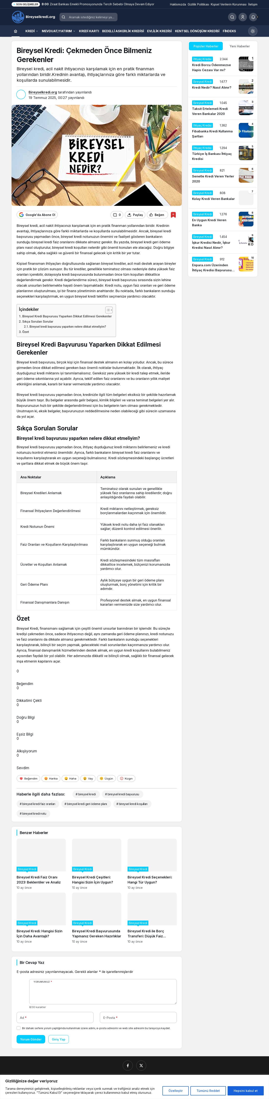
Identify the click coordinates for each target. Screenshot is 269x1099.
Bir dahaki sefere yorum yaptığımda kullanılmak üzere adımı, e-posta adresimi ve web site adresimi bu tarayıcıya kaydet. (96, 1028)
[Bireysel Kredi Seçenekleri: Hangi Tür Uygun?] (152, 863)
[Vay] (88, 778)
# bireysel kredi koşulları (131, 803)
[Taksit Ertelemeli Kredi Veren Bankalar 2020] (223, 108)
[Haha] (70, 778)
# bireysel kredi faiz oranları (37, 803)
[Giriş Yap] (243, 17)
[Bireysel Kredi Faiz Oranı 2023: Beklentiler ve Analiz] (41, 863)
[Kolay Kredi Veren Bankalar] (223, 197)
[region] (134, 1087)
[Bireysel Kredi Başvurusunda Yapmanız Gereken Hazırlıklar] (96, 917)
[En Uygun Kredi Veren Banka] (223, 220)
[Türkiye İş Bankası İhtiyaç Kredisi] (223, 153)
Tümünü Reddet (208, 1090)
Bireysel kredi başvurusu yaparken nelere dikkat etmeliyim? (67, 326)
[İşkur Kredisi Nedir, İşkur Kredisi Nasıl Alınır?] (223, 242)
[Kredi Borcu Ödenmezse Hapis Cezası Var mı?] (223, 64)
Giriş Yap (58, 1039)
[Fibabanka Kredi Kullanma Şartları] (223, 131)
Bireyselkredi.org (43, 92)
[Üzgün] (106, 778)
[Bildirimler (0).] (253, 17)
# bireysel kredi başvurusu (122, 794)
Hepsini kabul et (246, 1090)
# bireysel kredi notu (33, 813)
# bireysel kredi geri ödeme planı (86, 803)
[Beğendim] (28, 778)
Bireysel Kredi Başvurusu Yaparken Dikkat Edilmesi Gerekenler (67, 316)
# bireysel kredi (86, 794)
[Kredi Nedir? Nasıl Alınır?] (223, 86)
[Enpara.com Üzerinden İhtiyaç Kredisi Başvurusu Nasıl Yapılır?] (223, 265)
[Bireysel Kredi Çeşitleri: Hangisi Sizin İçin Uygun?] (96, 863)
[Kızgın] (126, 778)
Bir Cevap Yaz (32, 962)
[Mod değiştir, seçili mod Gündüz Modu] (252, 31)
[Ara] (232, 17)
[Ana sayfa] (15, 31)
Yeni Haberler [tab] (240, 46)
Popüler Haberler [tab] (206, 46)
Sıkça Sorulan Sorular (37, 321)
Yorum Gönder (31, 1039)
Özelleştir (176, 1090)
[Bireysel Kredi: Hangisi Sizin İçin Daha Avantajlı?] (41, 917)
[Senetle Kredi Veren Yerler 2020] (223, 176)
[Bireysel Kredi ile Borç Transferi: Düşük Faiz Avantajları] (152, 917)
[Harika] (50, 778)
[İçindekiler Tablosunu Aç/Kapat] (107, 309)
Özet (25, 332)
